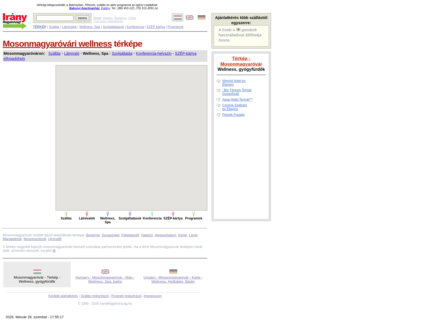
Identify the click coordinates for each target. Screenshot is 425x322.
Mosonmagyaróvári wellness (57, 44)
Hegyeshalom (165, 235)
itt (54, 250)
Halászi (147, 235)
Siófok (132, 18)
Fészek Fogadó (233, 115)
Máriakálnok (12, 239)
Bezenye (93, 235)
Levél (193, 235)
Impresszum (153, 296)
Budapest (120, 18)
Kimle (182, 235)
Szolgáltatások (113, 27)
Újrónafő (55, 239)
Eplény (105, 8)
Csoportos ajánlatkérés (108, 21)
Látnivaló (71, 53)
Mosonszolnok (35, 239)
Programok (176, 27)
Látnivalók (69, 27)
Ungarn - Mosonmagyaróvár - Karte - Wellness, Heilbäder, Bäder (173, 279)
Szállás (54, 27)
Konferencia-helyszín (154, 53)
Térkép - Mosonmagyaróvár (241, 61)
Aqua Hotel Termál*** (237, 99)
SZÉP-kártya (156, 27)
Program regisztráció (126, 296)
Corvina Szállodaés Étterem (234, 107)
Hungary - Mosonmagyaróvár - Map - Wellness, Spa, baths (105, 279)
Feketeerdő (130, 235)
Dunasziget (111, 235)
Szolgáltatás (122, 53)
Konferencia (135, 27)
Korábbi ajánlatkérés (63, 296)
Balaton (108, 18)
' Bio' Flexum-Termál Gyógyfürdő (237, 92)
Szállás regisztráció (95, 296)
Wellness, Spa (89, 27)
